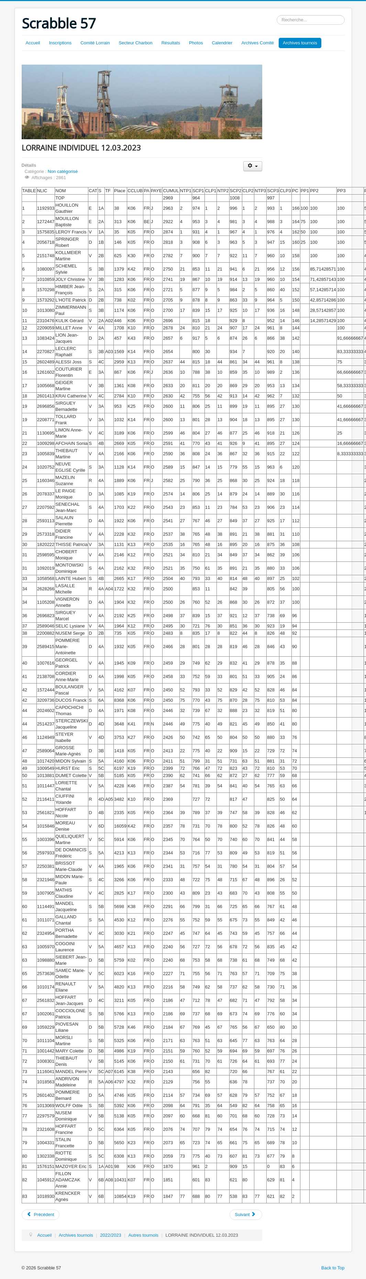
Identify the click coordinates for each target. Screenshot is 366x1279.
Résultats (171, 42)
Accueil (33, 42)
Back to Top (333, 1267)
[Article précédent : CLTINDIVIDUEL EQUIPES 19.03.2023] (40, 1215)
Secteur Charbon (135, 42)
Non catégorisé (63, 171)
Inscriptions (60, 42)
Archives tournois (300, 42)
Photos (196, 42)
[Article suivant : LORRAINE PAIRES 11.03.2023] (246, 1215)
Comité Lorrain (95, 42)
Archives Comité (257, 42)
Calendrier (222, 42)
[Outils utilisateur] (252, 166)
